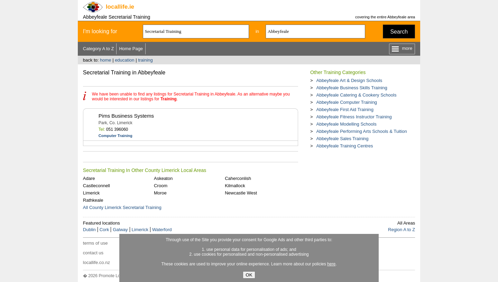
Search (399, 32)
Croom (160, 185)
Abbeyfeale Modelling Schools (346, 124)
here (331, 264)
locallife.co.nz (96, 262)
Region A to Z (401, 229)
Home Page (131, 48)
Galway (120, 229)
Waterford (162, 229)
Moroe (160, 192)
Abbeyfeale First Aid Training (344, 109)
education (124, 60)
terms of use (95, 243)
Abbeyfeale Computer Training (346, 102)
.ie (120, 6)
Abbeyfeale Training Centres (344, 145)
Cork (104, 229)
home (105, 60)
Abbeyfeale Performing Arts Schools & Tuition (361, 131)
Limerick (91, 192)
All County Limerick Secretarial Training (122, 207)
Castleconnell (96, 185)
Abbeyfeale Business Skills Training (351, 87)
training (145, 60)
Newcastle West (241, 192)
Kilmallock (235, 185)
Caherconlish (238, 178)
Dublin (89, 229)
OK (249, 275)
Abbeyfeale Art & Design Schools (349, 80)
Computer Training (115, 136)
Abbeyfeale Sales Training (342, 138)
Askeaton (163, 178)
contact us (93, 252)
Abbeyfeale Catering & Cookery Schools (356, 95)
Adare (89, 178)
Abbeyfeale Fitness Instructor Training (353, 116)
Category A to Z (98, 48)
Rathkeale (93, 200)
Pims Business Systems (126, 116)
